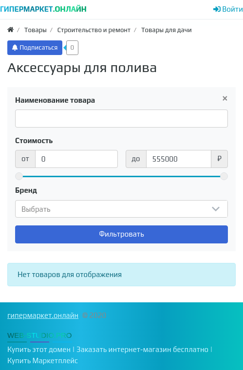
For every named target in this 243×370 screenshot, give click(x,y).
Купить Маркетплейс (42, 360)
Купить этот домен (39, 349)
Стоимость (34, 140)
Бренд (26, 190)
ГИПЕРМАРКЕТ (43, 9)
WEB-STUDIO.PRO (39, 335)
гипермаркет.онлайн (42, 315)
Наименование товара (55, 100)
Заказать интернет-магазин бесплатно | (144, 349)
